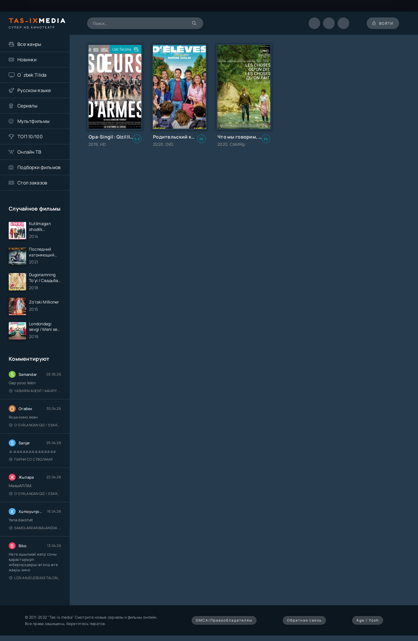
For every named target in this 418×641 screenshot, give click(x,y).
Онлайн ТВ (29, 152)
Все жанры (29, 44)
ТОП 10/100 (30, 136)
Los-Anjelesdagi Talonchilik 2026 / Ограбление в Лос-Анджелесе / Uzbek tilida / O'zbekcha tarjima (35, 577)
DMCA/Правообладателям (224, 620)
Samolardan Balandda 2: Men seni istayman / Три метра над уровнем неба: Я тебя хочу (35, 527)
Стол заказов (32, 182)
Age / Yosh (367, 620)
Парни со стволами (31, 459)
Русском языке (34, 90)
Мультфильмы (33, 121)
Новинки (27, 59)
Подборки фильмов (39, 167)
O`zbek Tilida (32, 75)
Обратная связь (304, 620)
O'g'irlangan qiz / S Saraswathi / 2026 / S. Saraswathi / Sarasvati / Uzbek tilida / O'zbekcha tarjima (35, 425)
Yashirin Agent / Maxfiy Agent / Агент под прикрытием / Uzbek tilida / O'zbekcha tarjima (35, 390)
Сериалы (27, 106)
